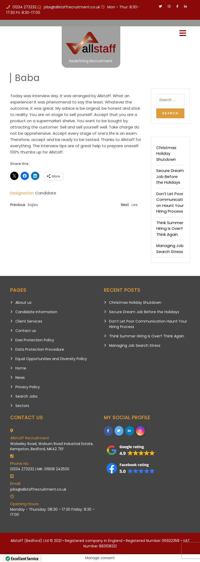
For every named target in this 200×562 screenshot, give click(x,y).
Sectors (22, 405)
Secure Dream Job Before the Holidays (170, 176)
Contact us (25, 330)
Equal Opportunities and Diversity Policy (51, 358)
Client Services (28, 321)
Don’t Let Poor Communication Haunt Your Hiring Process (170, 202)
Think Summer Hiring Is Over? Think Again (169, 228)
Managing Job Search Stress (170, 248)
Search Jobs (26, 396)
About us (23, 302)
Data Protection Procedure (39, 349)
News (20, 377)
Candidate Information (36, 311)
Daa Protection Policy (34, 340)
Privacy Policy (27, 387)
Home (20, 368)
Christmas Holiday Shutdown (166, 153)
